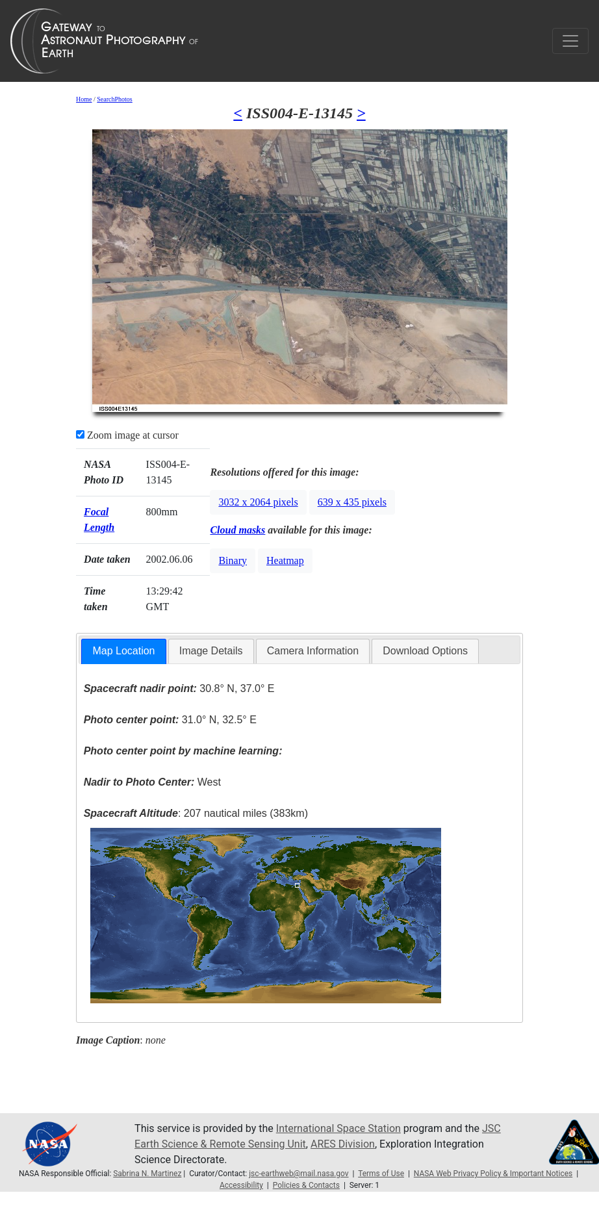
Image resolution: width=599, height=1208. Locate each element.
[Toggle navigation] (570, 41)
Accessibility (241, 1185)
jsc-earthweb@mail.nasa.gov (298, 1173)
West (152, 782)
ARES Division (343, 1144)
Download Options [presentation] (425, 650)
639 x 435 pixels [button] (352, 502)
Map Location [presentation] (123, 650)
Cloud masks (237, 529)
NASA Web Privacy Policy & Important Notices (493, 1173)
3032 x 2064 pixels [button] (258, 502)
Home (84, 99)
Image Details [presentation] (211, 650)
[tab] (123, 651)
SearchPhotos (114, 99)
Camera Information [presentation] (313, 650)
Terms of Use (381, 1173)
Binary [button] (232, 560)
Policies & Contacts (306, 1185)
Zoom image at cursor (127, 435)
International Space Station (338, 1128)
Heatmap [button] (285, 560)
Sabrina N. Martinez (147, 1173)
